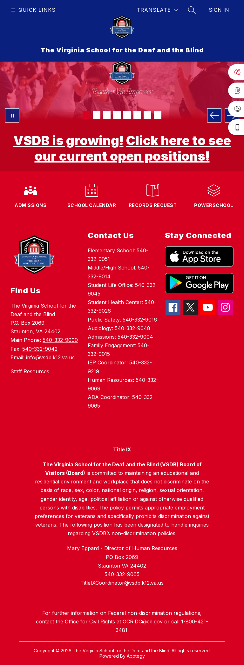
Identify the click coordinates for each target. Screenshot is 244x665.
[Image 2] (96, 115)
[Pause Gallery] (12, 115)
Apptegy (136, 656)
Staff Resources (29, 371)
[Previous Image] (214, 115)
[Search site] (192, 10)
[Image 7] (147, 115)
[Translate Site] (157, 10)
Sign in (219, 10)
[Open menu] (33, 10)
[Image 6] (137, 115)
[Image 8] (157, 115)
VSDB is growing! (68, 140)
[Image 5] (127, 115)
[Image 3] (107, 115)
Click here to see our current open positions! (133, 148)
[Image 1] (86, 115)
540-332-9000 (60, 340)
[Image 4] (117, 115)
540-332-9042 (40, 349)
